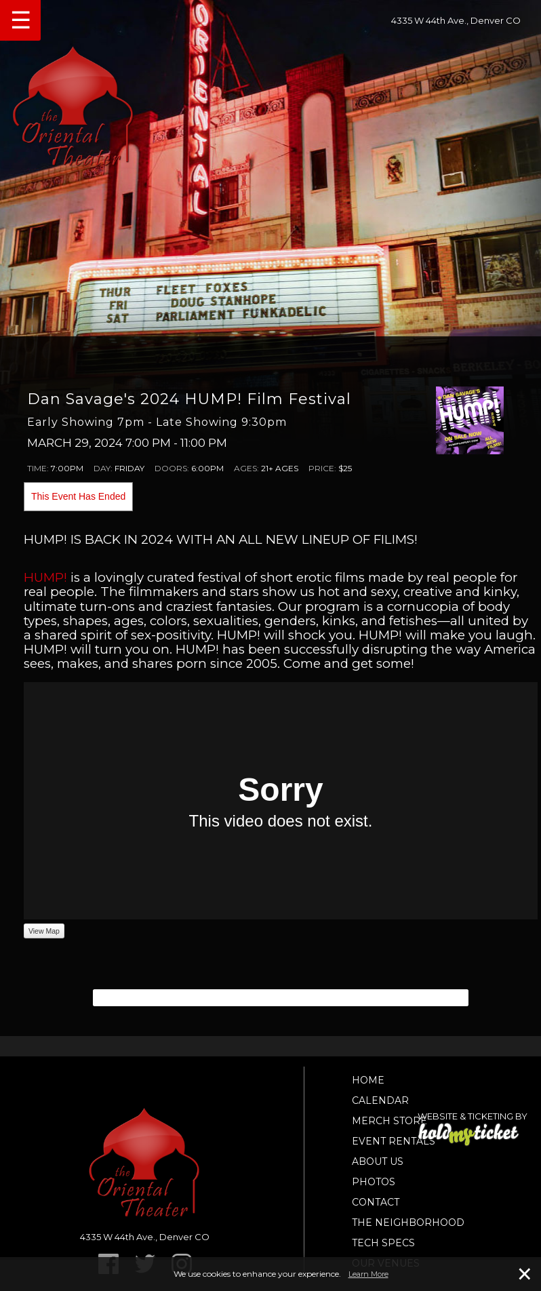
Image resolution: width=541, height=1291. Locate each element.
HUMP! (45, 577)
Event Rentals (393, 1141)
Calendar (380, 1100)
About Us (377, 1161)
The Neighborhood (408, 1222)
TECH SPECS (383, 1243)
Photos (373, 1182)
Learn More (368, 1274)
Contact (375, 1202)
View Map (44, 931)
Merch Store (389, 1121)
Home (368, 1080)
